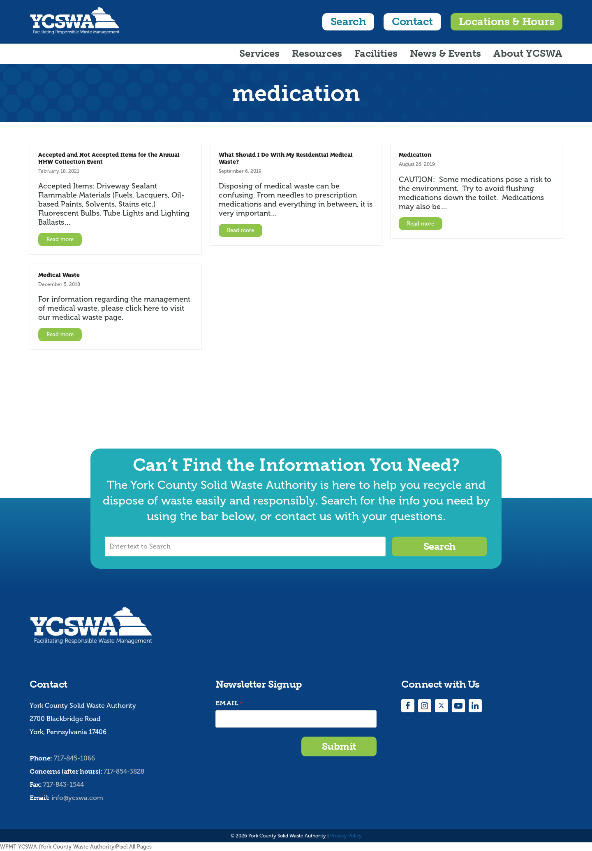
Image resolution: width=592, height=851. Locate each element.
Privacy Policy (346, 836)
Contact (412, 21)
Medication (415, 154)
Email (229, 703)
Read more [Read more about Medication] (420, 224)
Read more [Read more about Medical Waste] (60, 334)
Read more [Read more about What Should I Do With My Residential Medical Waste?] (240, 230)
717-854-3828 (124, 771)
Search (348, 21)
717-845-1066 (74, 758)
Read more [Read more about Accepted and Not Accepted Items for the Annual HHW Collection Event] (60, 239)
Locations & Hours (506, 21)
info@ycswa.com (77, 798)
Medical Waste (59, 275)
